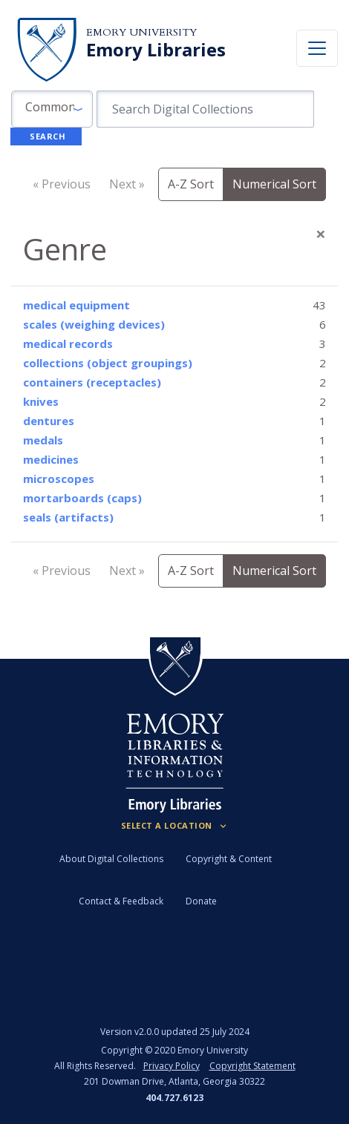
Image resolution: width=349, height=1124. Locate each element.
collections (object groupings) (107, 362)
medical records (68, 343)
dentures (48, 420)
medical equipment (76, 305)
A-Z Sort (191, 184)
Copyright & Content (229, 858)
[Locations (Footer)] (175, 825)
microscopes (58, 478)
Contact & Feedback (121, 901)
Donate (201, 901)
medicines (51, 459)
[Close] (321, 233)
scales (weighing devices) (94, 324)
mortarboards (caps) (82, 497)
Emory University (141, 32)
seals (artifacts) (68, 517)
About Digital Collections (111, 858)
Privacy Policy (171, 1065)
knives (41, 401)
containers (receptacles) (92, 382)
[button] (52, 109)
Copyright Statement (252, 1065)
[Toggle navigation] (317, 48)
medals (43, 440)
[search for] (205, 109)
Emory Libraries (156, 50)
